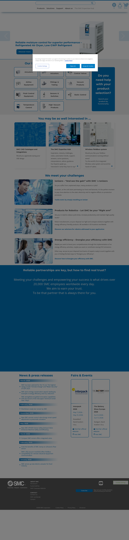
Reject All (73, 66)
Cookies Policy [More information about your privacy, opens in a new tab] (68, 60)
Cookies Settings (42, 66)
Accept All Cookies (88, 66)
